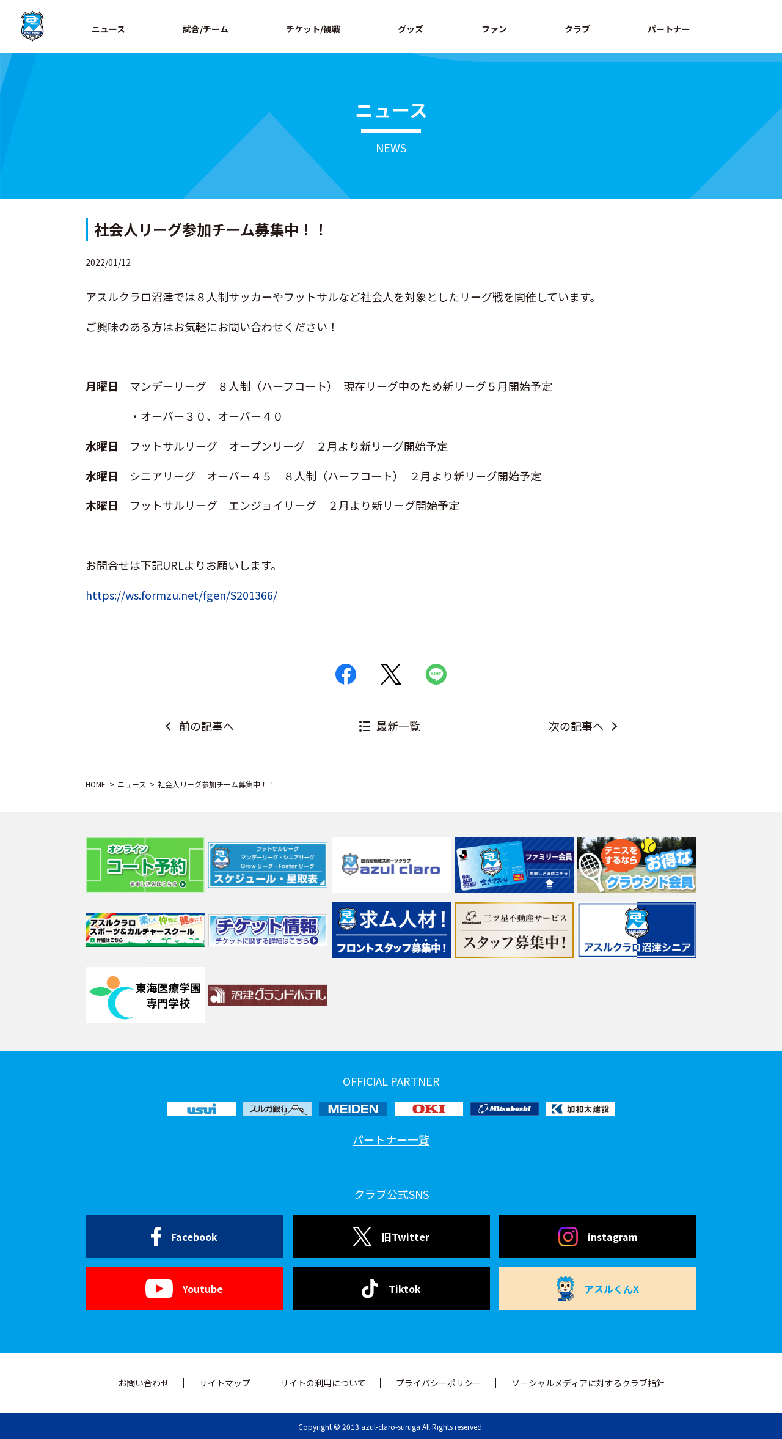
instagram (598, 1236)
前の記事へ (206, 726)
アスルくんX (598, 1288)
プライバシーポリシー (438, 1383)
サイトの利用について (323, 1383)
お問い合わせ (143, 1383)
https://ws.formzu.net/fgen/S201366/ (181, 595)
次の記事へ (576, 726)
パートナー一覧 (391, 1139)
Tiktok (391, 1288)
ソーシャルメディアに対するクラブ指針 (588, 1383)
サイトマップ (224, 1383)
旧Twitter (391, 1236)
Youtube (184, 1288)
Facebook (184, 1236)
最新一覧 (398, 726)
